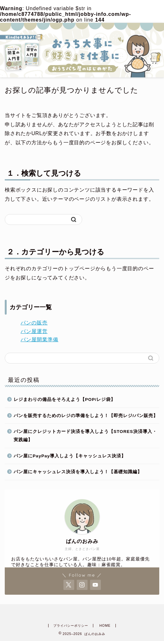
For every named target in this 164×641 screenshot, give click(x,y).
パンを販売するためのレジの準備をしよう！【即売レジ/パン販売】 (86, 415)
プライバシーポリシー (70, 625)
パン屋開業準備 (39, 339)
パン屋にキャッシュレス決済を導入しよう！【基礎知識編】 (78, 471)
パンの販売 (34, 322)
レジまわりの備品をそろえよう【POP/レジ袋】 (64, 399)
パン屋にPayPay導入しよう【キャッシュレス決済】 (70, 456)
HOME (104, 625)
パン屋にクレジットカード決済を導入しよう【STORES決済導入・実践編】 (85, 435)
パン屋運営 (34, 331)
